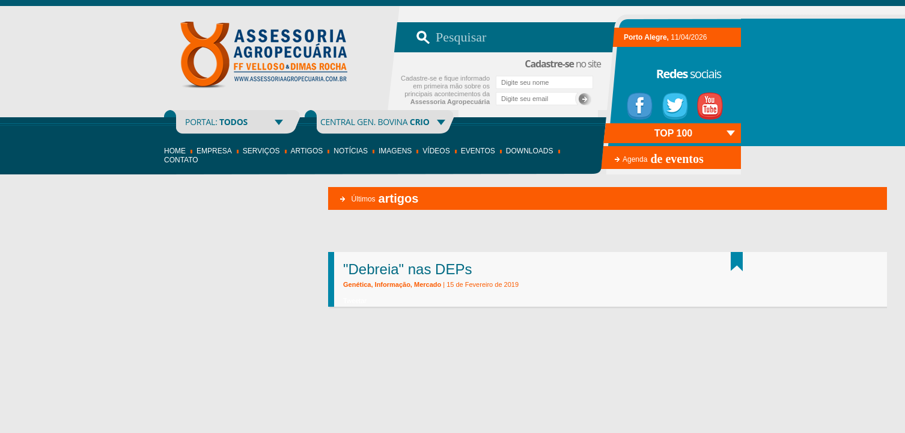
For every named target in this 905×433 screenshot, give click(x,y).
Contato (181, 160)
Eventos (478, 151)
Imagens (395, 151)
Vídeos (435, 151)
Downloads (529, 151)
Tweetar (355, 300)
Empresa (214, 151)
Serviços (261, 151)
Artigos (307, 151)
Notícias (351, 151)
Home (175, 151)
